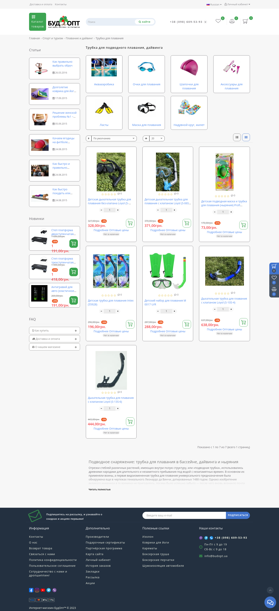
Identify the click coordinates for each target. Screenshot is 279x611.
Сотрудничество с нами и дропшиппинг (48, 573)
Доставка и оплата (41, 4)
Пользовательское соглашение (52, 565)
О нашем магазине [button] (54, 346)
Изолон (147, 536)
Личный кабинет (237, 4)
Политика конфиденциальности (53, 560)
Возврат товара (40, 548)
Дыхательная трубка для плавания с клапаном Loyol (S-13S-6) (111, 399)
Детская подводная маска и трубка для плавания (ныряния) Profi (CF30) (224, 205)
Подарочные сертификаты (105, 542)
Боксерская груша (155, 554)
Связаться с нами (42, 554)
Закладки (93, 571)
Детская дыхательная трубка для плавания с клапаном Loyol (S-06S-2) (167, 203)
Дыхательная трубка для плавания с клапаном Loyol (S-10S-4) (224, 300)
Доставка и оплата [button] (54, 338)
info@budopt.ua (216, 556)
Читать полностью (100, 489)
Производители (97, 536)
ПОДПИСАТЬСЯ (238, 515)
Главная (34, 38)
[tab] (54, 330)
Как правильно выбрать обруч (62, 63)
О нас (33, 542)
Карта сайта (95, 554)
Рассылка (93, 577)
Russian (214, 4)
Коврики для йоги (155, 542)
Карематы (149, 548)
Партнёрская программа (104, 548)
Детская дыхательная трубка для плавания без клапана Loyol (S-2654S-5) (109, 203)
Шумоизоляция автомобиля (163, 565)
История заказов (98, 565)
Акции (90, 583)
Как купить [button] (54, 330)
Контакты (60, 4)
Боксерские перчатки (158, 560)
